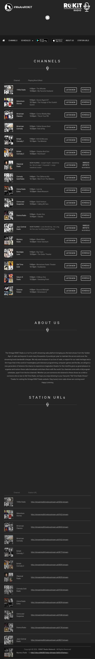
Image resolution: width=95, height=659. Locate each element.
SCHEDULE (86, 121)
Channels (13, 40)
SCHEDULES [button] (27, 40)
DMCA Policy (44, 653)
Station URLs (83, 40)
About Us (70, 40)
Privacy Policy (55, 653)
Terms (64, 653)
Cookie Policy (33, 653)
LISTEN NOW (70, 121)
